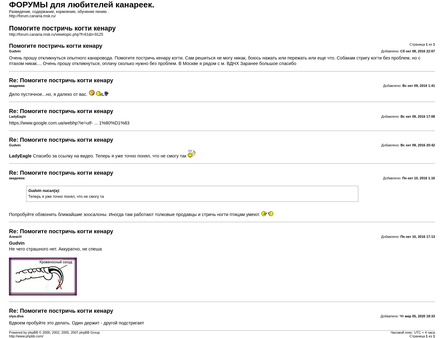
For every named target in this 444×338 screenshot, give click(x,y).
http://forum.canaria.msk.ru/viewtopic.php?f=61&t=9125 (56, 34)
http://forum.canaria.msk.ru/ (32, 16)
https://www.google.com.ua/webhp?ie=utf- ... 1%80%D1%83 (69, 122)
